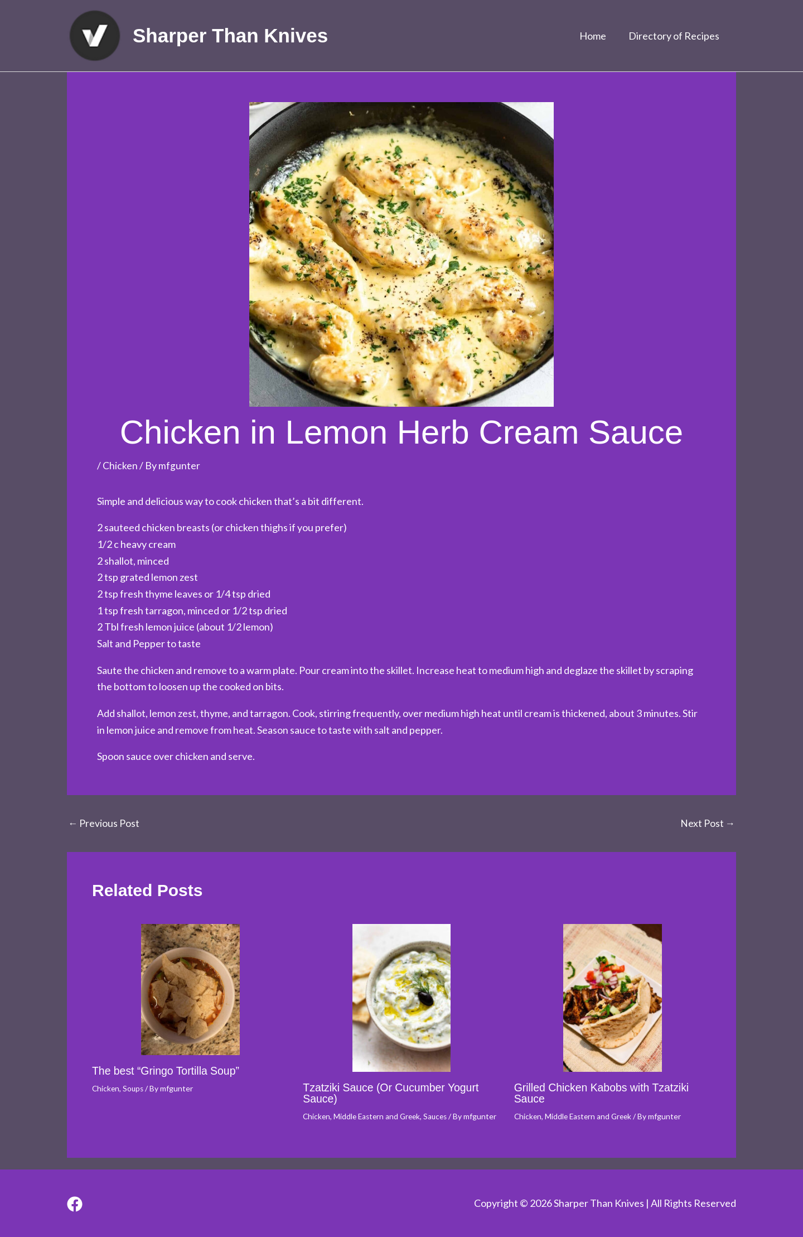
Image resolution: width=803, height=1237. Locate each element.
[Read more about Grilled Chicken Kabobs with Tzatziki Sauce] (612, 998)
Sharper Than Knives (230, 35)
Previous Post (104, 823)
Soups (135, 1087)
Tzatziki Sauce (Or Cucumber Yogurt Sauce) (393, 1093)
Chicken (120, 465)
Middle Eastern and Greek (380, 1115)
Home (596, 36)
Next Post (707, 823)
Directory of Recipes (675, 36)
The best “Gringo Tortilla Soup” (168, 1071)
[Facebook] (75, 1204)
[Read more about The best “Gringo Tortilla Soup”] (190, 990)
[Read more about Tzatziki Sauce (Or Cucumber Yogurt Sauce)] (401, 998)
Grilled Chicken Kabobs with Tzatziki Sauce (604, 1093)
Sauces (440, 1115)
